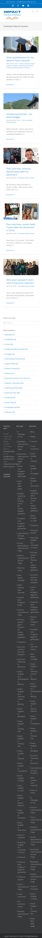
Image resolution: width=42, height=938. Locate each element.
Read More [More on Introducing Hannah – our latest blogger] (10, 139)
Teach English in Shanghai (21, 814)
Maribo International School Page (21, 559)
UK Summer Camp (21, 904)
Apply (32, 436)
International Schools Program (21, 535)
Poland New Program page (21, 601)
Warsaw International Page (21, 913)
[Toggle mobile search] (33, 11)
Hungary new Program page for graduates (21, 523)
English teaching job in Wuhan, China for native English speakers (21, 504)
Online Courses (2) (12, 368)
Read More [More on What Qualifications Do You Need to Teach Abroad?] (10, 84)
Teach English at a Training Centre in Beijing (21, 696)
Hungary (15, 65)
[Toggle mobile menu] (37, 11)
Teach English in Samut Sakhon (21, 800)
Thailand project (21, 878)
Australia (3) (9, 335)
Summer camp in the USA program (21, 651)
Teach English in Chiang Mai (21, 726)
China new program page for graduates (21, 471)
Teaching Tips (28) (12, 393)
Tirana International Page (21, 886)
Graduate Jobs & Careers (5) (16, 349)
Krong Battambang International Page (21, 547)
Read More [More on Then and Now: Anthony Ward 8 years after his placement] (10, 195)
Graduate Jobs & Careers (26, 178)
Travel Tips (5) (10, 402)
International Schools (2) (15, 359)
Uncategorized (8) (12, 407)
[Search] (5, 322)
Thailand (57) (10, 397)
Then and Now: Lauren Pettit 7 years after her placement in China (20, 227)
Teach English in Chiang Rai (21, 741)
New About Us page (21, 577)
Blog (32, 432)
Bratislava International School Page (21, 445)
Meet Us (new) (21, 569)
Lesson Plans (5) (11, 364)
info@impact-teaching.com (26, 2)
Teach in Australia (21, 836)
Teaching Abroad (17, 67)
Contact (33, 441)
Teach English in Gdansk (21, 755)
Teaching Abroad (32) (13, 388)
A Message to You (21, 434)
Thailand (27, 67)
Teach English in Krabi (21, 778)
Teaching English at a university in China (21, 847)
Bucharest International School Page (21, 458)
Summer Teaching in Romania (21, 663)
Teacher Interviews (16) (14, 383)
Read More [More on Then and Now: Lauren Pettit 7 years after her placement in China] (10, 250)
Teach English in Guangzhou (21, 767)
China (21, 63)
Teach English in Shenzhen (21, 826)
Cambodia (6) (10, 339)
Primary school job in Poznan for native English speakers (21, 628)
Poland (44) (9, 373)
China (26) (9, 344)
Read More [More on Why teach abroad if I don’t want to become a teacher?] (10, 303)
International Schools (26, 65)
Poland (8, 67)
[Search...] (21, 322)
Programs (21, 642)
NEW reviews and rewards (21, 589)
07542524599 (8, 451)
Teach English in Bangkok (21, 712)
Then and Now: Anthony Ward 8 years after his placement (18, 172)
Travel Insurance (21, 895)
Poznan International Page (21, 612)
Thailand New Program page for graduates (21, 867)
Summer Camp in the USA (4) (17, 378)
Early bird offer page (20, 485)
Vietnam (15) (10, 412)
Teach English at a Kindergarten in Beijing (21, 678)
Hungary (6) (10, 354)
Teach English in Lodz (21, 788)
